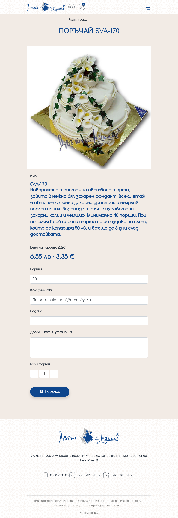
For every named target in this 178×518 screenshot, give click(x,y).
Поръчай (49, 391)
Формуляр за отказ (67, 505)
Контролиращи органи (126, 501)
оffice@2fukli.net (123, 475)
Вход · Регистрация (71, 7)
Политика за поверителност (53, 501)
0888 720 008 (59, 475)
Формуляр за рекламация (102, 505)
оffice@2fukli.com (90, 475)
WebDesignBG (89, 513)
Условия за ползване (91, 501)
